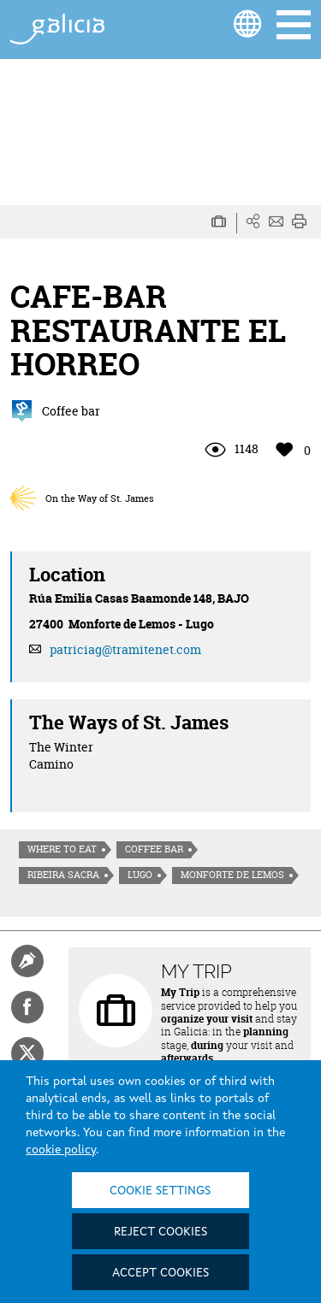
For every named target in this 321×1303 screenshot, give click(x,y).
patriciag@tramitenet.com (125, 649)
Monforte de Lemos (232, 874)
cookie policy (61, 1150)
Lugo (140, 874)
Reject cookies (160, 1232)
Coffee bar (154, 849)
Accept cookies (160, 1273)
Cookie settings (160, 1191)
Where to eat (62, 849)
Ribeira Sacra (63, 874)
